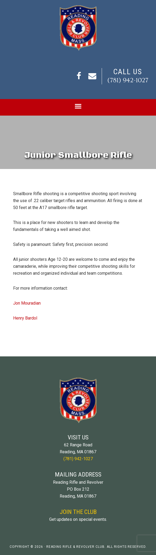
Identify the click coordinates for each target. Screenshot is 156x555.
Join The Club (78, 511)
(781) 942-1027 (127, 80)
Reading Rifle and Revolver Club (78, 28)
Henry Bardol (25, 318)
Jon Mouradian (27, 303)
